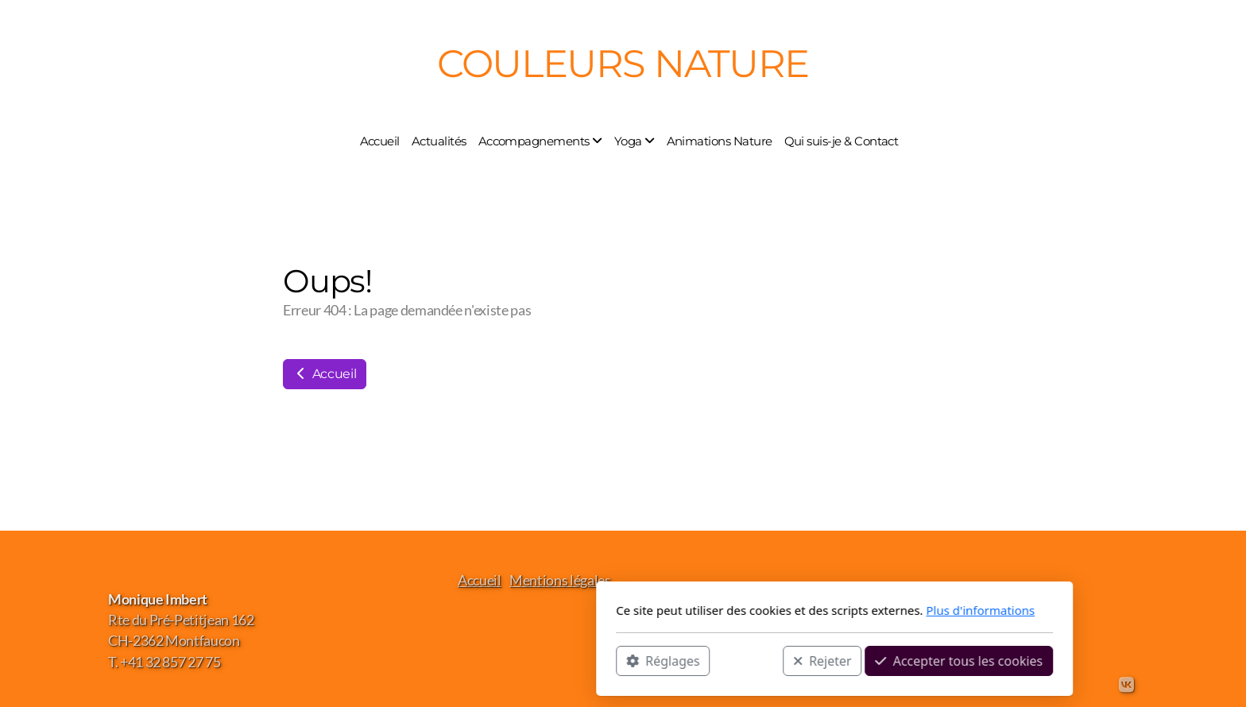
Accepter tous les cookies (747, 660)
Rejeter (611, 660)
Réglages (451, 660)
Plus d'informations (768, 610)
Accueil (324, 373)
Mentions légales (559, 580)
